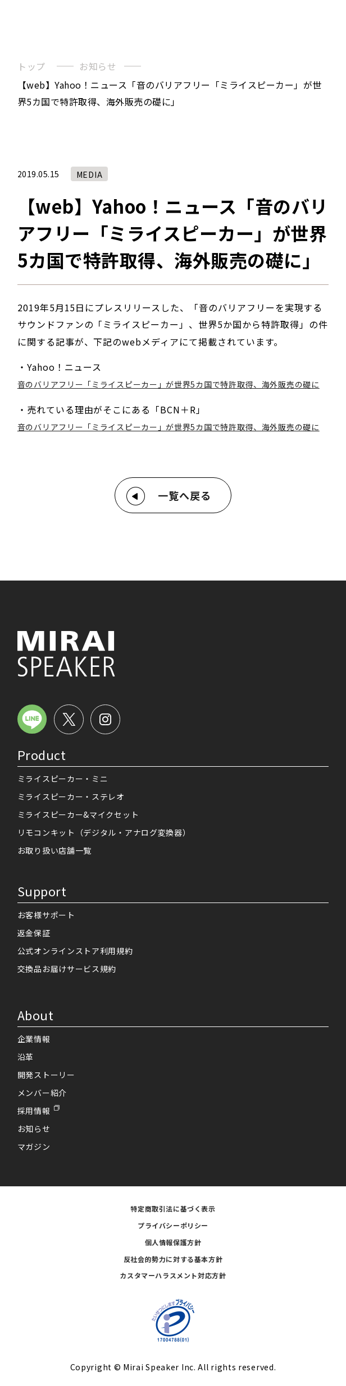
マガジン (34, 1146)
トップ (31, 66)
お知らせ (98, 66)
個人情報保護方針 (173, 1242)
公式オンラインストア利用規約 (75, 950)
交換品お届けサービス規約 (66, 968)
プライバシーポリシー (173, 1225)
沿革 (25, 1056)
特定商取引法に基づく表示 (172, 1208)
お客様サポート (46, 914)
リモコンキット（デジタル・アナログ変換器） (104, 832)
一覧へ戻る (184, 495)
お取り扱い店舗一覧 (54, 850)
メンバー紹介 (42, 1092)
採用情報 (34, 1110)
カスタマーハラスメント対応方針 (173, 1275)
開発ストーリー (46, 1074)
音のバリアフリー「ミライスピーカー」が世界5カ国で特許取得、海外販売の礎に (168, 384)
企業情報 (34, 1038)
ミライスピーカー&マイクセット (78, 814)
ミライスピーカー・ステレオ (71, 796)
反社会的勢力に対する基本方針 (173, 1259)
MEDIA (89, 174)
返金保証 (34, 932)
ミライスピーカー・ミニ (62, 778)
